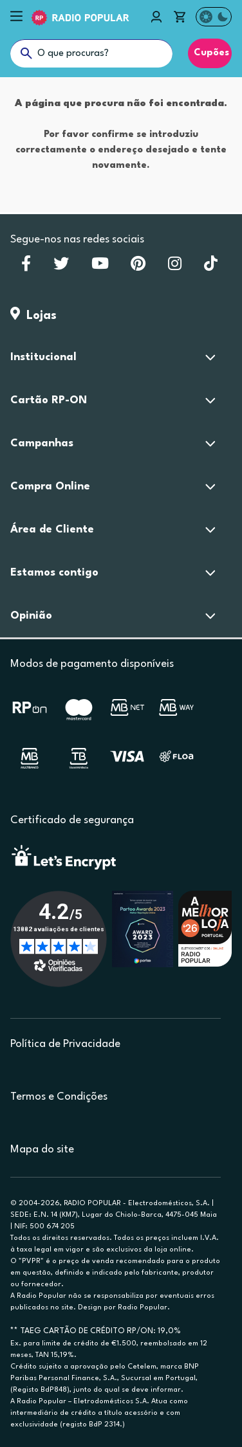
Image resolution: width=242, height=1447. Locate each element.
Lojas (33, 316)
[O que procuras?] (91, 53)
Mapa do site (42, 1149)
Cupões (210, 53)
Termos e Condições (58, 1096)
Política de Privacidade (65, 1044)
